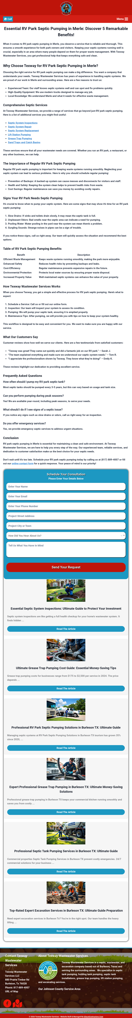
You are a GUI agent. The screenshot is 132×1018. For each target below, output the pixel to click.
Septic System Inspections (23, 122)
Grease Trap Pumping (20, 138)
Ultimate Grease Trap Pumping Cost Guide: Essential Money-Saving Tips (66, 666)
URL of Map (11, 989)
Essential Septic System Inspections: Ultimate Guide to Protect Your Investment (66, 606)
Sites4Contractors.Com (93, 1015)
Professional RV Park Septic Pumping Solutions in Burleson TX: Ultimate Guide (66, 725)
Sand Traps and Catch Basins (24, 142)
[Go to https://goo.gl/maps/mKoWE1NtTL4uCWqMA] (17, 1001)
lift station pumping (111, 976)
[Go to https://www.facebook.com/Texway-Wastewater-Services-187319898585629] (7, 1001)
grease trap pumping (88, 976)
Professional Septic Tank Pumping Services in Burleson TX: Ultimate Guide (66, 849)
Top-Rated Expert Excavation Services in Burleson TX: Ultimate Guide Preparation (66, 908)
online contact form (22, 463)
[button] (66, 627)
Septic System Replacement (23, 130)
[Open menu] (122, 19)
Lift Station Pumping (19, 134)
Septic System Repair (20, 126)
